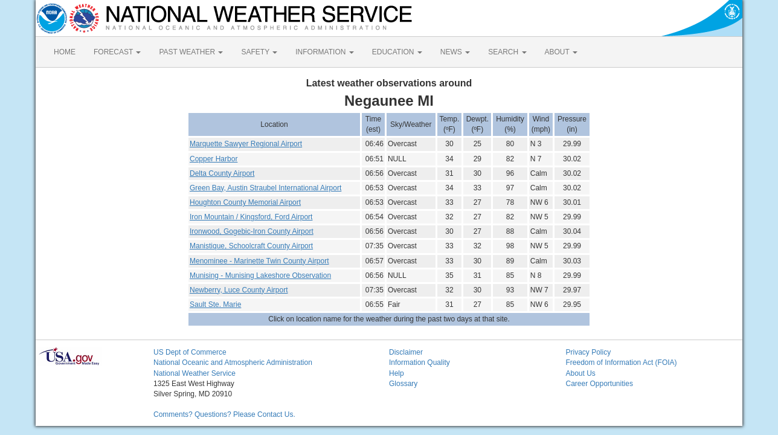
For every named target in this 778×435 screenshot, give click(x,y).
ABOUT (561, 52)
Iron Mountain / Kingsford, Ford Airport (251, 217)
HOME (65, 52)
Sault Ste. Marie (215, 304)
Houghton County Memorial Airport (245, 202)
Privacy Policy (588, 352)
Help (396, 373)
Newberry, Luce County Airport (239, 290)
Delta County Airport (222, 173)
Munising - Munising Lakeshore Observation (260, 275)
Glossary (403, 383)
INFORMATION (324, 52)
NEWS (455, 52)
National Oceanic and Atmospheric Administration (232, 362)
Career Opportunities (599, 383)
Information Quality (419, 362)
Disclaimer (406, 352)
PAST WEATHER (191, 52)
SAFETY (259, 52)
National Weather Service (194, 373)
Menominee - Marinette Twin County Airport (259, 261)
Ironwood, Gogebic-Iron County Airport (251, 231)
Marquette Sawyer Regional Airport (246, 144)
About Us (581, 373)
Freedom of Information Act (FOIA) (621, 362)
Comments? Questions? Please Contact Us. (224, 414)
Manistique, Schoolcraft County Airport (251, 246)
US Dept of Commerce (190, 352)
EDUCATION (397, 52)
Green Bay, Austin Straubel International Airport (265, 188)
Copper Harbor (213, 159)
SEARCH (507, 52)
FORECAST (117, 52)
